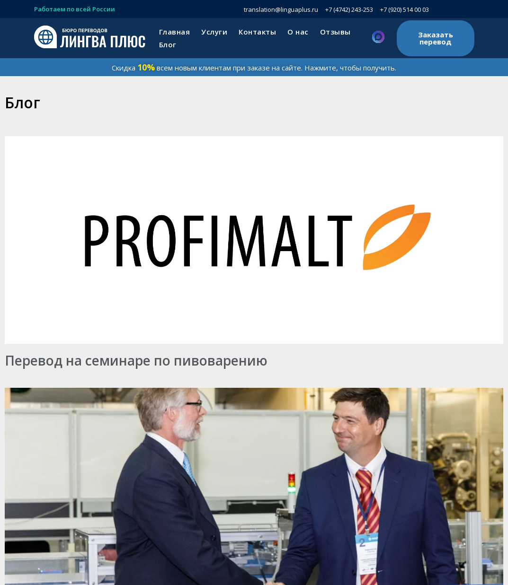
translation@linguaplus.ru (281, 9)
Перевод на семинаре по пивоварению (136, 360)
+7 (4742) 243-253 (349, 9)
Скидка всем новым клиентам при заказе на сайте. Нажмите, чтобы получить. (254, 67)
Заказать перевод (435, 38)
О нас (298, 31)
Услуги (214, 31)
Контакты (257, 31)
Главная (174, 31)
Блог (168, 44)
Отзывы (335, 31)
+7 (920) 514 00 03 (404, 9)
